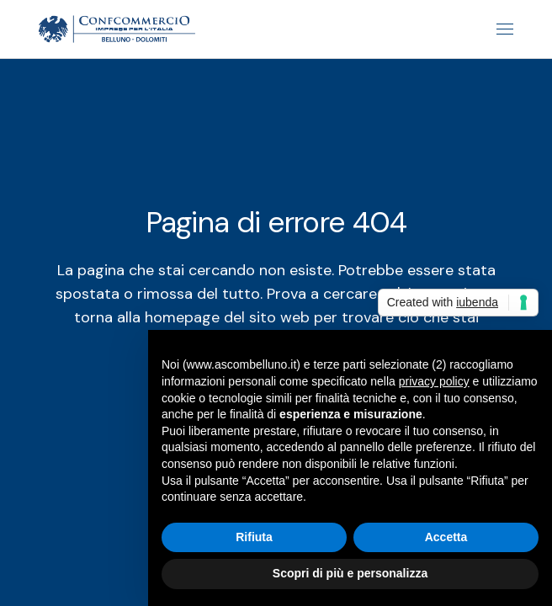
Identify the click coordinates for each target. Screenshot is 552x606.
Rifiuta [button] (254, 537)
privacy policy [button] (434, 381)
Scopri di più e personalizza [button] (350, 573)
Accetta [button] (446, 537)
